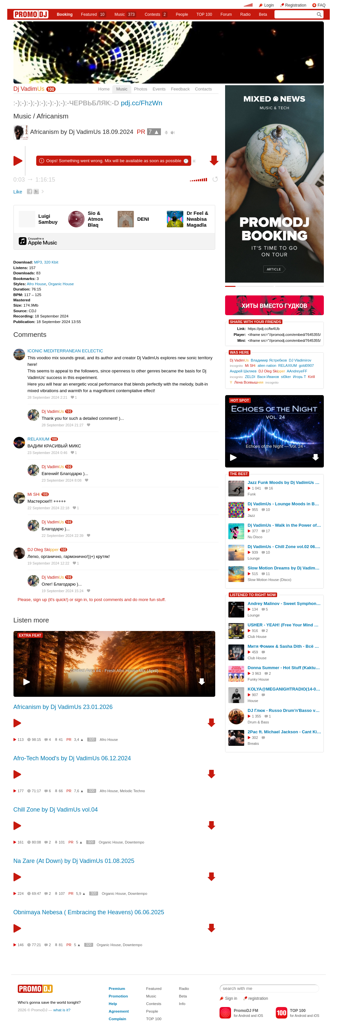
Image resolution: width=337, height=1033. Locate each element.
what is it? (61, 1010)
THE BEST (239, 474)
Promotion (118, 996)
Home (104, 89)
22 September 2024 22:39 (63, 536)
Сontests (156, 14)
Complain (117, 1019)
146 (21, 945)
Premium (117, 988)
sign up (40, 599)
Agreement (119, 1011)
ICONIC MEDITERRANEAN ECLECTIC (65, 351)
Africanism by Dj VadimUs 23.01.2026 (63, 707)
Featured (93, 14)
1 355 (256, 716)
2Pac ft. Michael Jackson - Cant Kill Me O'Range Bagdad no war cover (285, 732)
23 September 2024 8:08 (62, 480)
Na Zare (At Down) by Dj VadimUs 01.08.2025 (74, 861)
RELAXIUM (38, 439)
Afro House (36, 284)
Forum (226, 14)
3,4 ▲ (79, 740)
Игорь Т (299, 377)
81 (61, 945)
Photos (140, 89)
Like (17, 191)
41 (61, 740)
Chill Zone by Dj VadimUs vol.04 (55, 809)
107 (62, 893)
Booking (65, 14)
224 (21, 893)
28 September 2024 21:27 (63, 425)
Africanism (52, 116)
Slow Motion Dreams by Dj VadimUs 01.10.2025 (285, 568)
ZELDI (250, 377)
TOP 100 (204, 14)
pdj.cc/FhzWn (141, 103)
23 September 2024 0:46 (47, 453)
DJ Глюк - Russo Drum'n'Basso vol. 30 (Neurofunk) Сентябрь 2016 (285, 710)
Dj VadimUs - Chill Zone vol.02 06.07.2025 (285, 546)
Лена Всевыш (249, 382)
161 (21, 842)
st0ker (286, 377)
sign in (81, 599)
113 (21, 740)
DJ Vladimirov (300, 360)
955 (255, 510)
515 (255, 574)
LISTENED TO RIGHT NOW (253, 595)
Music (125, 14)
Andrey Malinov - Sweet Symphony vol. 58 (285, 603)
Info (182, 1003)
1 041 (256, 488)
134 (255, 609)
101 (62, 842)
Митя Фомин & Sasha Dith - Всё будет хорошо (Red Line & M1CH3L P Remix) (285, 646)
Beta (263, 14)
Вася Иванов (268, 377)
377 (255, 531)
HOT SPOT (240, 400)
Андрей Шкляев (243, 371)
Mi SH (34, 494)
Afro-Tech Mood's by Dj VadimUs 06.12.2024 (72, 758)
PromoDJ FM (246, 1010)
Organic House (61, 284)
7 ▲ (154, 131)
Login (269, 5)
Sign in (231, 998)
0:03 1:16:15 (34, 179)
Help (113, 1003)
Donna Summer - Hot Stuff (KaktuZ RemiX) (285, 668)
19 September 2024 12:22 (48, 563)
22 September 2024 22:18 (48, 508)
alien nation (267, 365)
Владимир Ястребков (269, 360)
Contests (153, 1003)
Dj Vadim (29, 89)
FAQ (321, 5)
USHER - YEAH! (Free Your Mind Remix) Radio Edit (285, 625)
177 (21, 791)
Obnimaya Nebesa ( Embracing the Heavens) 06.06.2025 (88, 912)
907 (255, 695)
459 (255, 652)
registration (258, 998)
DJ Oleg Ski (43, 549)
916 (255, 631)
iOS (260, 1016)
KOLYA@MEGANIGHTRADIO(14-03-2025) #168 (285, 689)
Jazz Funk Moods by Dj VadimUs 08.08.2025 (285, 482)
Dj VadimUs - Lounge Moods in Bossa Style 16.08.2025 (285, 504)
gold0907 (306, 365)
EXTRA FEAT (30, 635)
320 (91, 739)
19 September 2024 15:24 (63, 591)
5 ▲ (79, 842)
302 (255, 738)
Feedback (180, 89)
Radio (245, 14)
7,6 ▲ (79, 791)
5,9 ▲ (81, 893)
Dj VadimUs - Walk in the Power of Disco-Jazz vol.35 (285, 525)
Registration (295, 5)
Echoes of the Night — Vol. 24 (274, 446)
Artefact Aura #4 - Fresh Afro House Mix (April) (114, 670)
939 (255, 552)
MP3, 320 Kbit (46, 262)
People (182, 14)
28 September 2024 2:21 (47, 397)
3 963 (256, 673)
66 (61, 791)
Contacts (203, 89)
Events (159, 89)
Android (244, 1016)
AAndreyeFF (297, 371)
